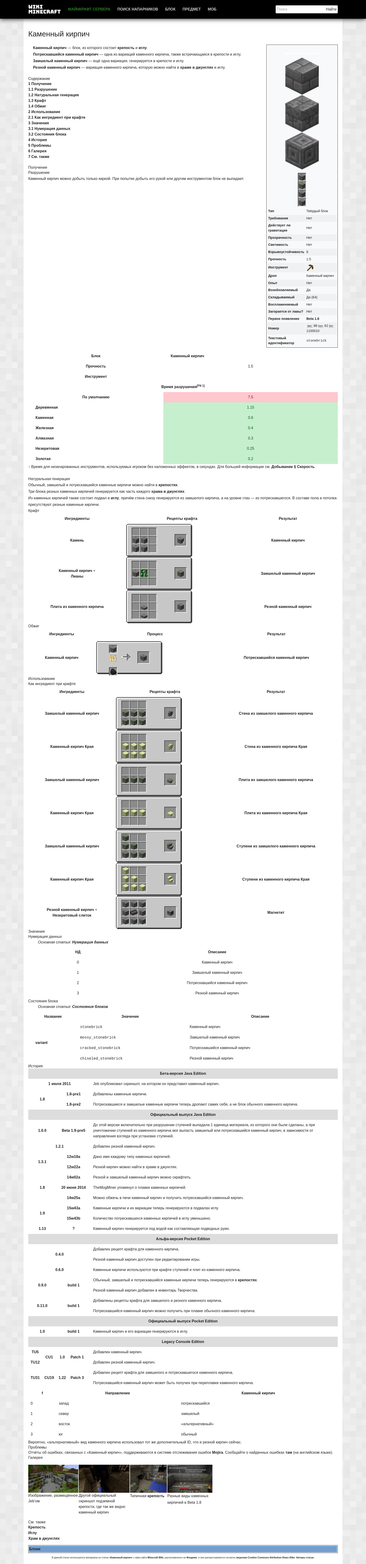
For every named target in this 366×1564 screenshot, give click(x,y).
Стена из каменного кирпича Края (276, 747)
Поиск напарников (137, 9)
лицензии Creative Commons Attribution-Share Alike (265, 1557)
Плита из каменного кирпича (77, 607)
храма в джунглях (167, 491)
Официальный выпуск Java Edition (183, 1115)
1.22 (62, 1378)
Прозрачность (280, 237)
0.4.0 (59, 1254)
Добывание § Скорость (293, 467)
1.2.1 (59, 1146)
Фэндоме (191, 1557)
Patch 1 (77, 1357)
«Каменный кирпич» (121, 1557)
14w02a (73, 1177)
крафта (190, 519)
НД (78, 952)
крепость (125, 48)
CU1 (49, 1357)
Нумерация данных (90, 942)
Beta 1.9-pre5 (73, 1130)
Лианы (77, 576)
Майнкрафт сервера (89, 9)
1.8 (42, 1099)
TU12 (35, 1362)
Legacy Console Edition (183, 1342)
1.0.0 (42, 1130)
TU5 (35, 1352)
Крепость (37, 1527)
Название (53, 1016)
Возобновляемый (283, 290)
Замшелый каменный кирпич (288, 573)
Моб (212, 9)
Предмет (192, 9)
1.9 (42, 1213)
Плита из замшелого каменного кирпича (276, 780)
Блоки (34, 1549)
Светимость (278, 244)
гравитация (277, 230)
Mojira (217, 1452)
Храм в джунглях (44, 1538)
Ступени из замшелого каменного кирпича (275, 846)
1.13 (42, 1229)
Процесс (155, 634)
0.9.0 (42, 1285)
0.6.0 (59, 1270)
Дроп (272, 276)
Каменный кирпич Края (72, 747)
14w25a (73, 1198)
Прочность (277, 259)
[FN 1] (201, 385)
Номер (273, 328)
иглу (143, 48)
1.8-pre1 (73, 1094)
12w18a (73, 1157)
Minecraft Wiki (155, 1557)
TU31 (35, 1378)
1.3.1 (42, 1162)
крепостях (167, 485)
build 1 (73, 1285)
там (288, 1452)
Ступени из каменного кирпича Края (276, 879)
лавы (296, 311)
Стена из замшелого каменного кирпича (276, 713)
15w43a (73, 1208)
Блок (170, 9)
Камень (77, 540)
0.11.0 (42, 1306)
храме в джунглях (196, 67)
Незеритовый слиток (72, 915)
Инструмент (278, 267)
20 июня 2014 (73, 1187)
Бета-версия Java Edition (183, 1073)
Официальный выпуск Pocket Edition (183, 1321)
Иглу (32, 1533)
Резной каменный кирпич (287, 607)
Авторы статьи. (305, 1557)
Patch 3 (77, 1378)
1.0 (42, 1331)
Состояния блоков (90, 1007)
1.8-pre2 (73, 1104)
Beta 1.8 (312, 319)
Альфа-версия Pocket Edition (183, 1239)
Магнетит (275, 912)
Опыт (272, 283)
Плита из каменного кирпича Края (275, 813)
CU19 (49, 1378)
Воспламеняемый (283, 304)
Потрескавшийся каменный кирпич (276, 658)
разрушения (185, 387)
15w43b (73, 1218)
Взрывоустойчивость (286, 252)
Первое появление (283, 319)
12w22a (73, 1167)
